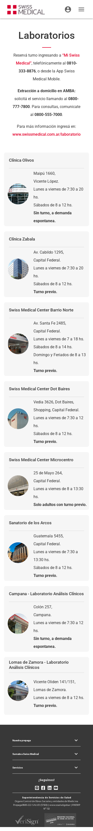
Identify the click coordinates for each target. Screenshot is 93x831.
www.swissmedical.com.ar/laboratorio (46, 134)
